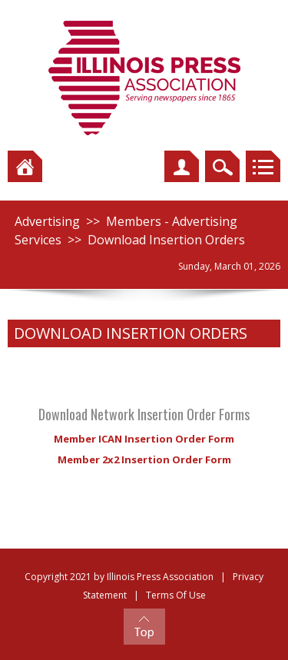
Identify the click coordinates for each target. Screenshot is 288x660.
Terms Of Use (176, 595)
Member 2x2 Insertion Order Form (144, 459)
